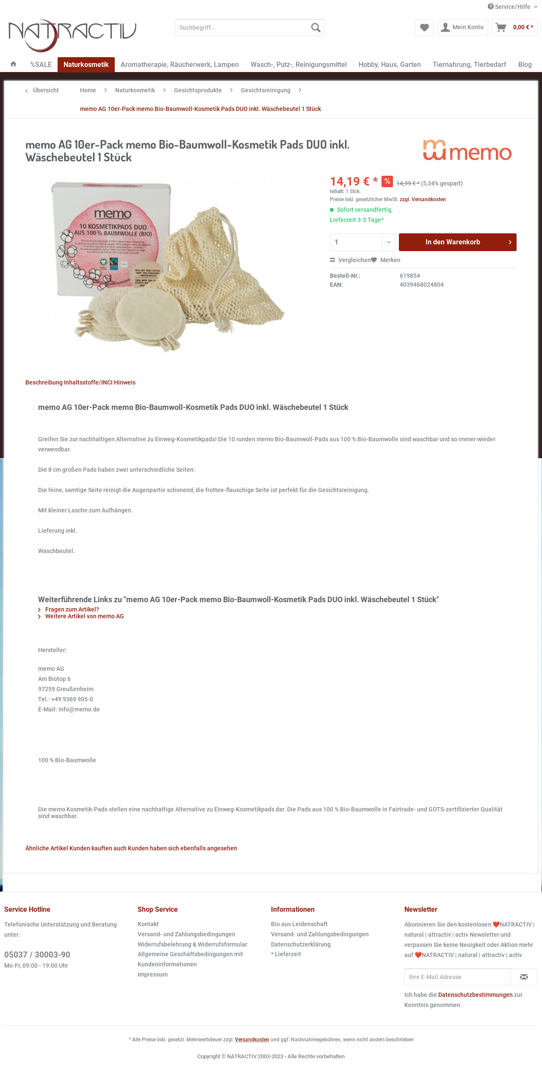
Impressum (153, 974)
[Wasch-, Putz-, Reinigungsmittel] (299, 64)
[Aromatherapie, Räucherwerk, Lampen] (180, 64)
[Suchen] (316, 27)
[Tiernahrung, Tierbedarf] (469, 64)
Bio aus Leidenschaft (299, 924)
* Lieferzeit (286, 954)
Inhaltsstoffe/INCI (88, 382)
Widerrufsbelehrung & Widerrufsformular (192, 944)
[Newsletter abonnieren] (524, 976)
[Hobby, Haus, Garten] (390, 64)
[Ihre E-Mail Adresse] (457, 976)
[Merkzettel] (424, 27)
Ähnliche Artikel (46, 848)
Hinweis (125, 382)
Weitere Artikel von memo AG (81, 616)
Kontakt (148, 924)
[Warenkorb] (515, 27)
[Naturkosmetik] (86, 64)
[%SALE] (41, 64)
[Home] (13, 64)
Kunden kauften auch (98, 848)
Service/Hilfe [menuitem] (510, 6)
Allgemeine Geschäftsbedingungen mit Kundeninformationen (190, 959)
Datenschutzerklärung (301, 944)
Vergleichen (350, 260)
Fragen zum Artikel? (68, 609)
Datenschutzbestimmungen (475, 994)
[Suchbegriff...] (250, 27)
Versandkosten (252, 1040)
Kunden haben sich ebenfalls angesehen (182, 848)
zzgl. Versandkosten (423, 199)
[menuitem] (250, 31)
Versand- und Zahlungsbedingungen (186, 934)
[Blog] (525, 64)
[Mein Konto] (462, 27)
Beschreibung (44, 382)
